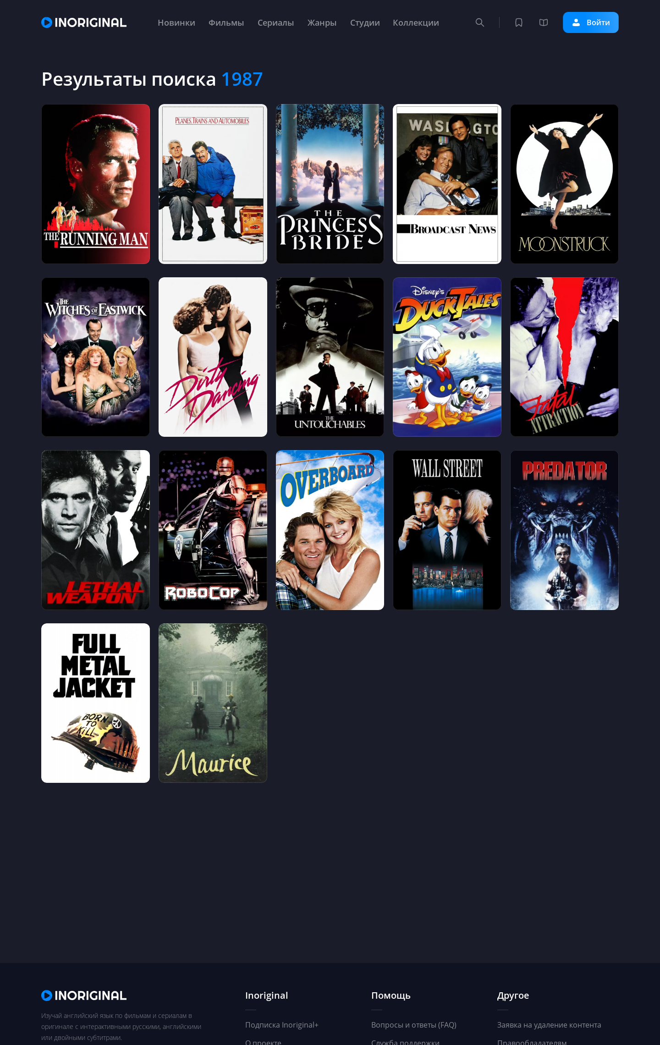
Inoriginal (266, 995)
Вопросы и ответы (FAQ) (413, 1025)
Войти (591, 22)
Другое (513, 995)
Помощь (391, 995)
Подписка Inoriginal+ (282, 1025)
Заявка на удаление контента (549, 1025)
